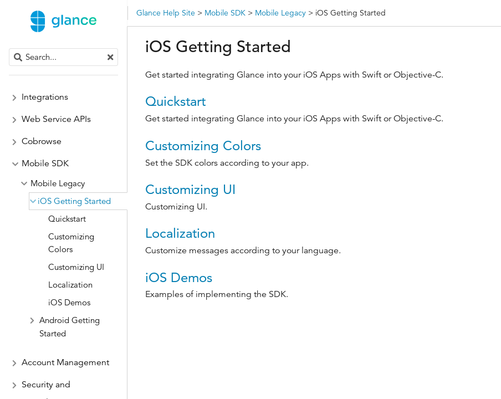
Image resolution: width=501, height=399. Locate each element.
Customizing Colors (203, 145)
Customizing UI (190, 189)
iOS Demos (178, 277)
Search (9, 48)
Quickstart (175, 101)
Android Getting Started (69, 327)
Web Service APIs (56, 119)
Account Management (65, 362)
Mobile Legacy (57, 183)
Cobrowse (42, 141)
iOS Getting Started (74, 201)
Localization (180, 233)
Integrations (45, 97)
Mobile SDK (45, 163)
